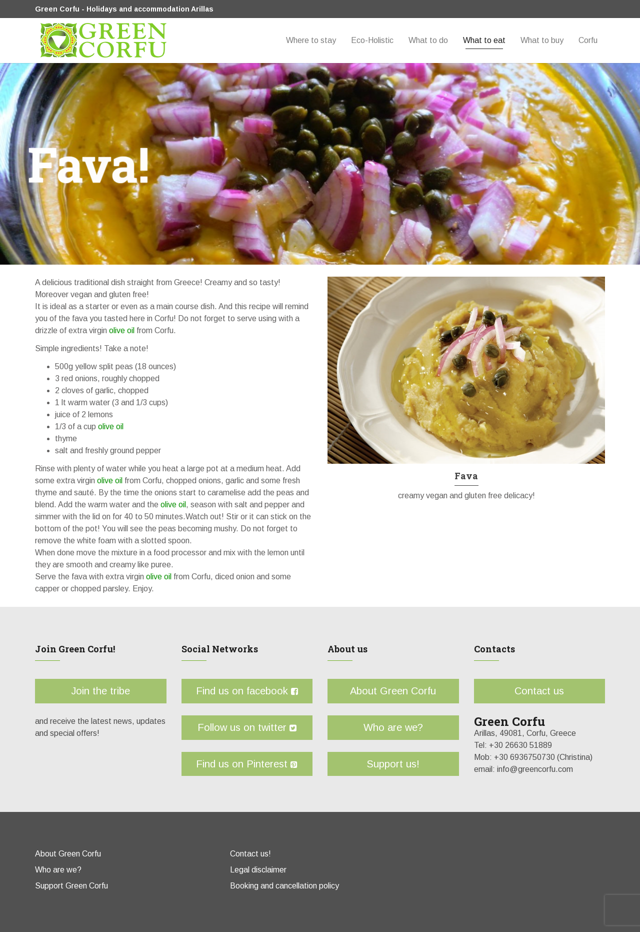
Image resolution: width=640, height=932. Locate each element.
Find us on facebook (247, 690)
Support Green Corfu (71, 885)
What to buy (542, 40)
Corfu (588, 40)
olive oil (120, 330)
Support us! (393, 763)
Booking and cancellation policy (284, 885)
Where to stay (311, 40)
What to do (428, 40)
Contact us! (250, 853)
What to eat (484, 40)
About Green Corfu (393, 690)
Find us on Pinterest (247, 763)
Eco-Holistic (372, 40)
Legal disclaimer (258, 869)
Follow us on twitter (247, 727)
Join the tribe (101, 690)
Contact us (539, 690)
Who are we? (393, 727)
